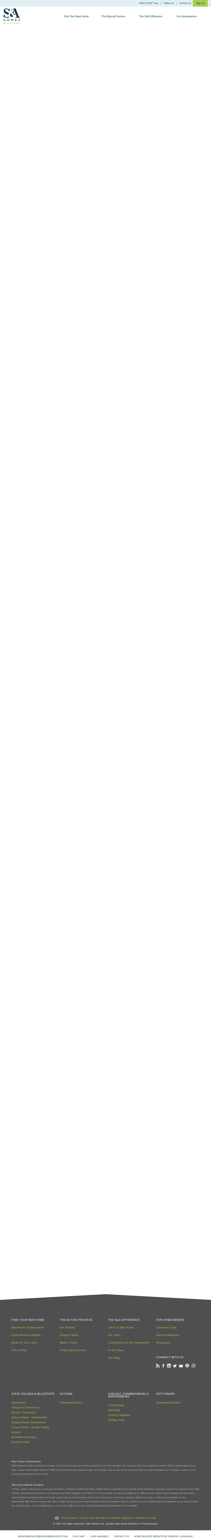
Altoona (66, 1393)
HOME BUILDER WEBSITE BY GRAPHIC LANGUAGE (163, 1536)
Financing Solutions (73, 1350)
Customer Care (166, 1327)
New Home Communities (28, 1327)
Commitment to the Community (128, 1342)
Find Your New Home (76, 16)
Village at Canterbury (26, 1407)
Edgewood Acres (71, 1402)
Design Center (69, 1335)
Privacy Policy (68, 1518)
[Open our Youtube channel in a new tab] (181, 1366)
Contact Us (185, 3)
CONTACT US (121, 1536)
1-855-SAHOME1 (99, 1536)
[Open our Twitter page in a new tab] (175, 1366)
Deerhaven (19, 1402)
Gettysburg (165, 1393)
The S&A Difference (150, 16)
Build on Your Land (24, 1342)
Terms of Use (86, 1518)
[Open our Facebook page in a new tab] (163, 1366)
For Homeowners (187, 16)
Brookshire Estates (24, 1437)
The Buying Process (113, 16)
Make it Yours (69, 1342)
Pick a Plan (19, 1350)
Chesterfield (116, 1405)
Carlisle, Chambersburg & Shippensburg (128, 1395)
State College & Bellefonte (33, 1393)
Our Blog (114, 1357)
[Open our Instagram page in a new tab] (193, 1366)
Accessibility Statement (119, 1518)
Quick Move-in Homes (26, 1335)
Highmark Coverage (145, 1518)
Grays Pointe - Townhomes (29, 1417)
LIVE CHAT (79, 1536)
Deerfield (114, 1410)
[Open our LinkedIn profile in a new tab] (168, 1366)
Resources (163, 1342)
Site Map (100, 1518)
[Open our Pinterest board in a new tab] (187, 1366)
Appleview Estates (168, 1402)
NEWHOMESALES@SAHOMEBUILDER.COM (43, 1536)
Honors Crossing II (24, 1412)
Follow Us (169, 3)
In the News (116, 1350)
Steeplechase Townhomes (29, 1422)
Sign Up (200, 3)
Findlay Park (116, 1420)
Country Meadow (119, 1415)
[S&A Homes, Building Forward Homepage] (11, 16)
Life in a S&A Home (121, 1327)
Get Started (67, 1327)
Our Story (114, 1335)
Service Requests (168, 1335)
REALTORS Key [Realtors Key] (148, 3)
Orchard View (21, 1442)
